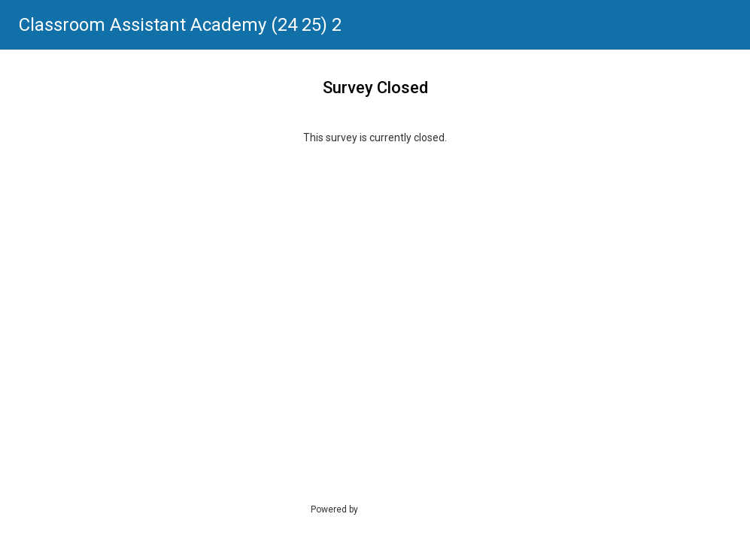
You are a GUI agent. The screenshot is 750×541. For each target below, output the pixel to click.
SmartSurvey (401, 508)
